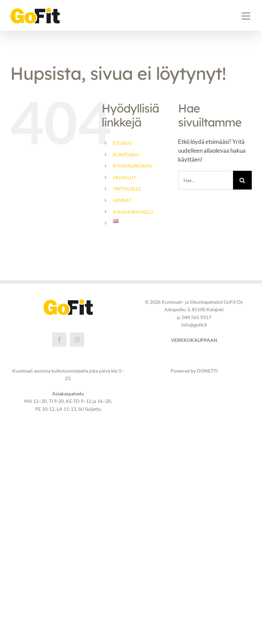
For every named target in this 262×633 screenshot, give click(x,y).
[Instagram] (77, 339)
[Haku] (242, 180)
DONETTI (207, 371)
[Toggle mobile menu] (247, 16)
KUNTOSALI (126, 154)
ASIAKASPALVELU (133, 212)
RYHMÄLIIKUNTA (132, 166)
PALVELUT (124, 177)
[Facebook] (59, 339)
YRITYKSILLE (127, 189)
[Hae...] (205, 180)
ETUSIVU (122, 143)
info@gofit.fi (194, 325)
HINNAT (122, 200)
